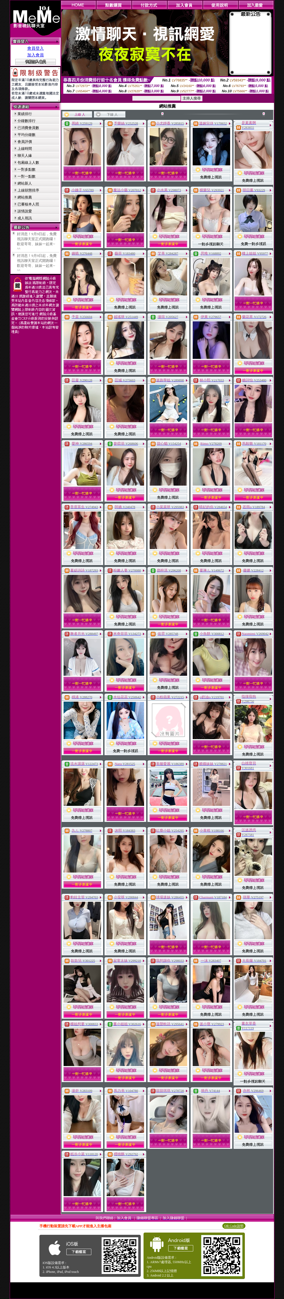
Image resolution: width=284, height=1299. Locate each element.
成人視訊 (24, 218)
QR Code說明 (233, 1226)
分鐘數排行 (26, 121)
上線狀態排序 (28, 190)
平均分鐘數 (26, 135)
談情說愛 (24, 211)
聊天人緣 (24, 155)
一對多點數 (26, 169)
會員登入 (35, 48)
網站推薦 (24, 197)
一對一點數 (26, 176)
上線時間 (24, 148)
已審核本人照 (28, 204)
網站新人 (24, 183)
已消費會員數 (28, 128)
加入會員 (35, 55)
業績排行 (24, 114)
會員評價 (24, 142)
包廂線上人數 (28, 162)
